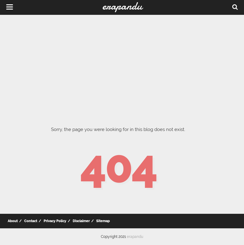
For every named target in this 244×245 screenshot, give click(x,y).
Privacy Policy (55, 221)
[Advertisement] (122, 65)
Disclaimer (81, 221)
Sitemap (103, 221)
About (13, 221)
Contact (30, 221)
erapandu (135, 236)
